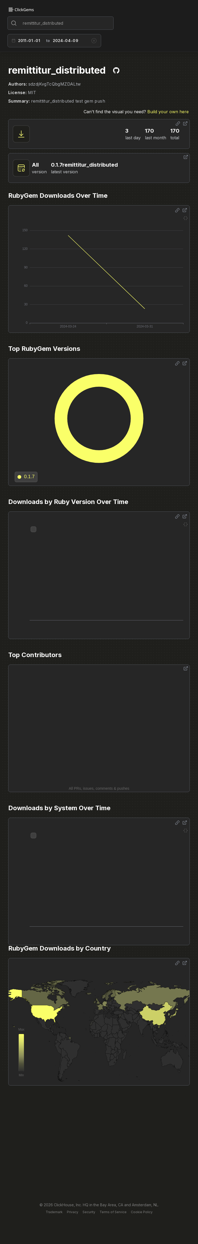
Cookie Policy (142, 1212)
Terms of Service (113, 1212)
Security (89, 1212)
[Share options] (177, 123)
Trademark (54, 1212)
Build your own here (168, 111)
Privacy (72, 1212)
